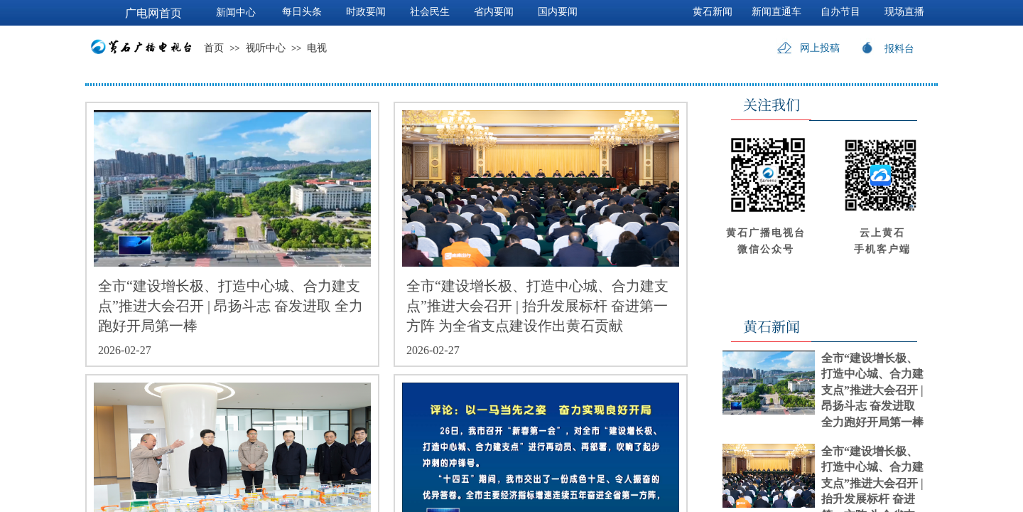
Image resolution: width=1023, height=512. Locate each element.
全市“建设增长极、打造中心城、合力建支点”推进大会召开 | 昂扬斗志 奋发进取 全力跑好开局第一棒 (230, 306)
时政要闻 (366, 11)
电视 (317, 48)
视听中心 (266, 48)
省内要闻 (494, 11)
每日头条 (302, 11)
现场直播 (904, 11)
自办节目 (840, 11)
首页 (214, 48)
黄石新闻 (712, 11)
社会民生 (430, 11)
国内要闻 (558, 11)
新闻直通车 (776, 11)
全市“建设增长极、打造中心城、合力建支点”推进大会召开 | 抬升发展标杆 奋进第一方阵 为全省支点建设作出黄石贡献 (537, 306)
